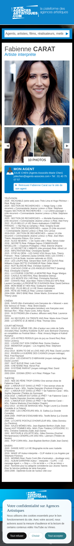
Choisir (36, 535)
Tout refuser (16, 535)
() (46, 172)
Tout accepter (55, 535)
